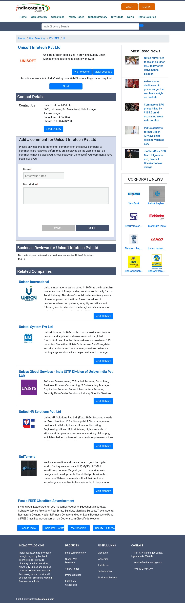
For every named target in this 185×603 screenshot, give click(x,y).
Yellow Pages (76, 17)
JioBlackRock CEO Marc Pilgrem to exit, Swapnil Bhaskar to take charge (155, 159)
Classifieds (57, 17)
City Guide (117, 17)
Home (23, 17)
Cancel (58, 228)
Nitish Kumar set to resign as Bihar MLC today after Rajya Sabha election (154, 65)
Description (30, 184)
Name (27, 169)
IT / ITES (54, 38)
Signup (147, 6)
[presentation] (48, 214)
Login (129, 6)
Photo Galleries (147, 17)
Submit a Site (105, 570)
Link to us (103, 564)
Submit (92, 228)
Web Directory (39, 17)
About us (103, 552)
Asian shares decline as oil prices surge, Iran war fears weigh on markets (154, 89)
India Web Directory (75, 552)
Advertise (103, 558)
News (130, 17)
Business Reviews (107, 577)
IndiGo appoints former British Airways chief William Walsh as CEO (154, 135)
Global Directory (97, 17)
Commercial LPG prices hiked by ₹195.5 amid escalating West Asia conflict (154, 112)
